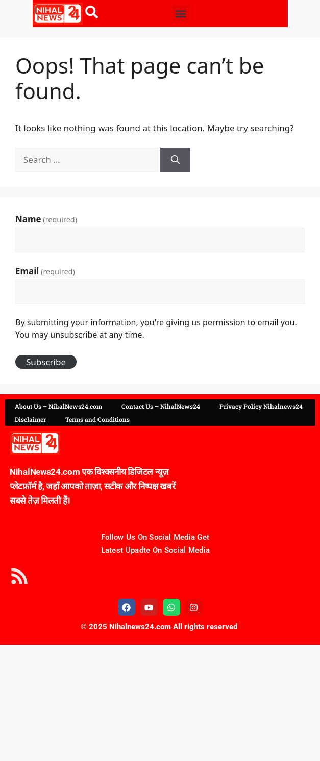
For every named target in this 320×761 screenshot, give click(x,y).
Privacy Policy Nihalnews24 (261, 406)
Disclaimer (30, 419)
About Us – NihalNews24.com (58, 406)
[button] (181, 13)
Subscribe (46, 362)
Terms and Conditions (97, 419)
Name (46, 219)
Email (45, 271)
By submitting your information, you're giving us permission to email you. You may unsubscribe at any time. (156, 328)
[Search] (175, 160)
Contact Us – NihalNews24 (160, 406)
